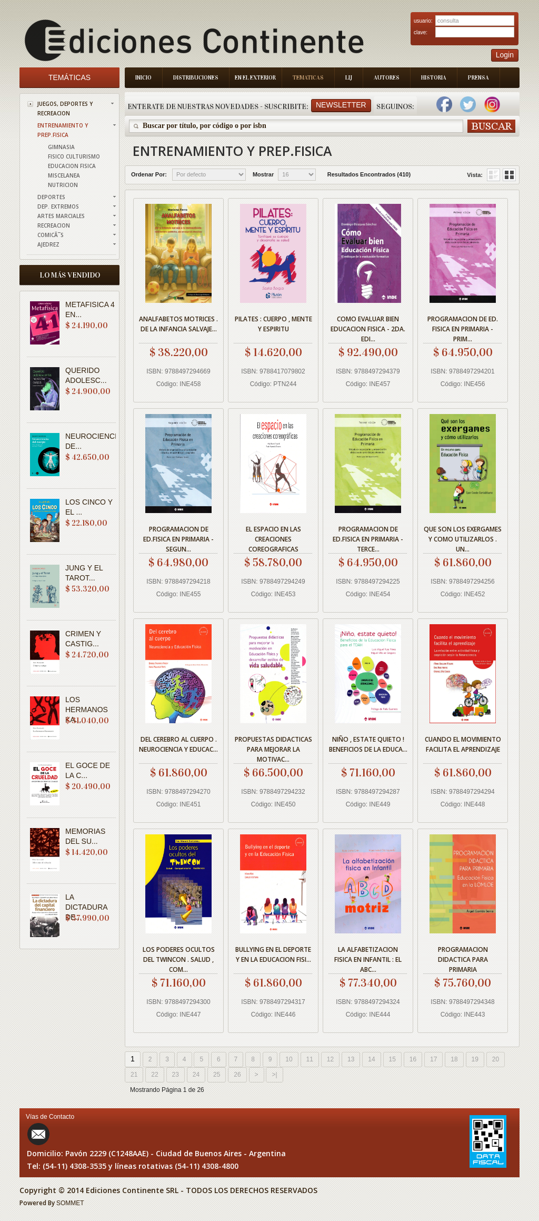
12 (330, 1059)
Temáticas (69, 77)
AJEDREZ (48, 244)
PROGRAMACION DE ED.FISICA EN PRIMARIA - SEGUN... (178, 537)
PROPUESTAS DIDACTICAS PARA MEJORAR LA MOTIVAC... (273, 748)
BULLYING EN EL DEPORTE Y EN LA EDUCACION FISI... (273, 954)
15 (392, 1059)
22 (154, 1074)
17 (433, 1059)
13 (350, 1059)
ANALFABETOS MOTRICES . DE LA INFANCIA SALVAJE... (178, 323)
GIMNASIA (61, 147)
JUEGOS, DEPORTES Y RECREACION (65, 108)
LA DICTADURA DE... (86, 907)
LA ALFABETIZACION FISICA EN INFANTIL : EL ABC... (368, 958)
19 (475, 1059)
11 (309, 1059)
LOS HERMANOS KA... (86, 709)
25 (216, 1074)
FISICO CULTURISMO (74, 156)
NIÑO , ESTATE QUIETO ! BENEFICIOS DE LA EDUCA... (368, 744)
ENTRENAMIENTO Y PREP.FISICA (62, 130)
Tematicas (308, 77)
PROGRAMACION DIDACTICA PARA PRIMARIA (463, 958)
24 (196, 1074)
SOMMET (70, 1203)
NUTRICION (63, 185)
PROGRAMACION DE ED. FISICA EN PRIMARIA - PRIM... (462, 327)
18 (454, 1059)
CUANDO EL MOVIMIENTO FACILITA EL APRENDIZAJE (463, 744)
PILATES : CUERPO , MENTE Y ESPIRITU (273, 323)
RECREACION (53, 225)
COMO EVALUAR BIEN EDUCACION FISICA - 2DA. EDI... (368, 327)
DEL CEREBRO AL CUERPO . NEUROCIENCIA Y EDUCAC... (178, 744)
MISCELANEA (64, 175)
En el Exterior (255, 77)
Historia (433, 77)
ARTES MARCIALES (61, 216)
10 (288, 1059)
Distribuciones (195, 77)
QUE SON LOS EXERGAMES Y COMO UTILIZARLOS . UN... (463, 537)
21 (134, 1074)
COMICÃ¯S (50, 235)
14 (371, 1059)
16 (413, 1059)
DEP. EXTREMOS (58, 206)
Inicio (143, 77)
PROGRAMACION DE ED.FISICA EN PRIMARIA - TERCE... (368, 537)
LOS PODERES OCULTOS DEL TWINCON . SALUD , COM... (179, 958)
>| (274, 1074)
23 (175, 1074)
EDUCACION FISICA (72, 166)
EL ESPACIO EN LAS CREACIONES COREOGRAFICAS (273, 537)
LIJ (348, 77)
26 (237, 1074)
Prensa (478, 77)
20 (495, 1059)
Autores (387, 77)
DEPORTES (51, 197)
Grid (493, 175)
